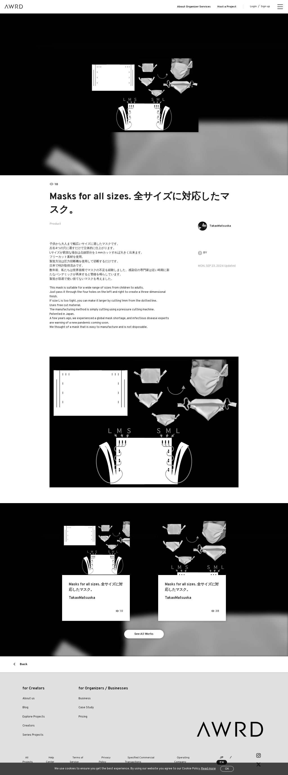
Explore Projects (33, 718)
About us (28, 700)
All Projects (29, 757)
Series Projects (32, 736)
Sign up (265, 6)
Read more (208, 769)
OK (227, 769)
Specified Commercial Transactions (137, 757)
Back (23, 666)
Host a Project (226, 7)
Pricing (83, 718)
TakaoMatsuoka (222, 226)
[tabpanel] (144, 94)
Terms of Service (74, 757)
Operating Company (178, 757)
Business (85, 700)
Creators (28, 727)
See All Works (144, 635)
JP (217, 757)
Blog (25, 709)
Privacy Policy (99, 757)
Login (253, 6)
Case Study (86, 709)
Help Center (50, 757)
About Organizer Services (194, 7)
